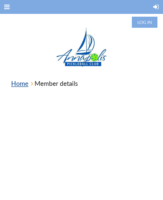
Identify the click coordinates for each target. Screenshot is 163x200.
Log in (144, 22)
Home (19, 83)
